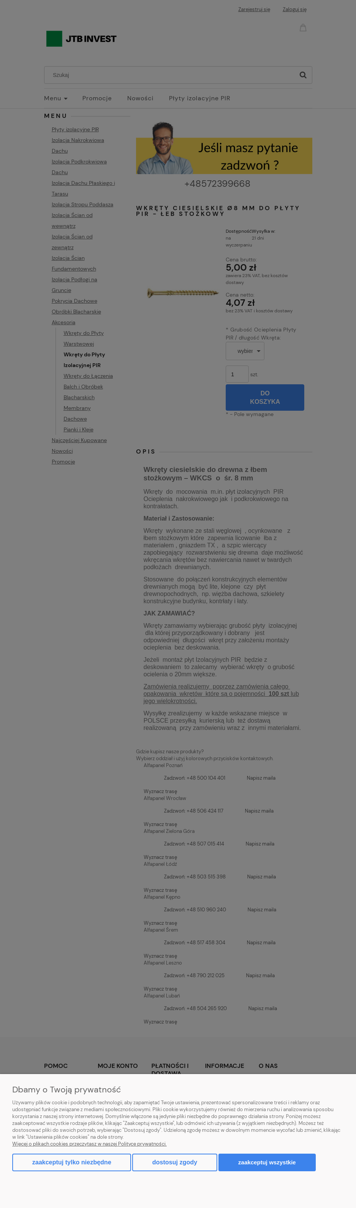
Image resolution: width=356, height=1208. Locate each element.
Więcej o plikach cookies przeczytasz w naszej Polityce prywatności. (89, 1144)
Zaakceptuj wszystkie (267, 1162)
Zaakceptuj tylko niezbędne (71, 1162)
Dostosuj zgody (174, 1162)
